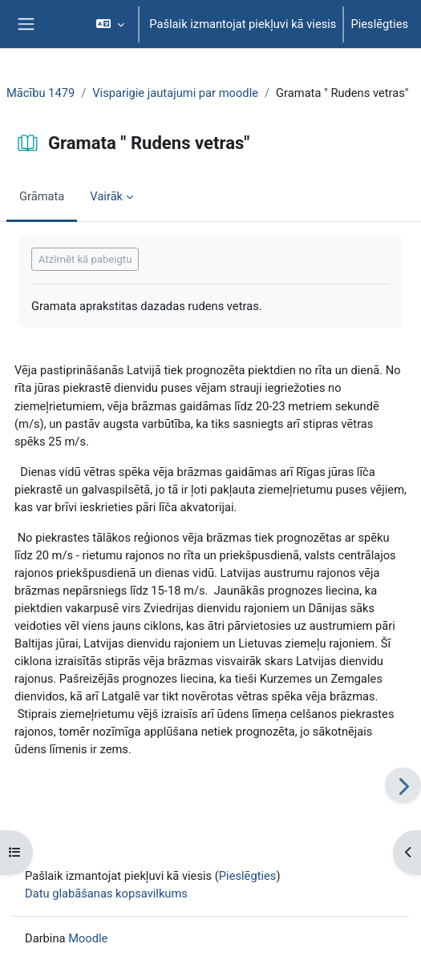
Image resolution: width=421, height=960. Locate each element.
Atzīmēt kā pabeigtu (85, 259)
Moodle (87, 938)
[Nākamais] (403, 786)
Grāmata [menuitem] (41, 196)
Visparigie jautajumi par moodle (175, 93)
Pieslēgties (379, 24)
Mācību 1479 (40, 93)
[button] (110, 24)
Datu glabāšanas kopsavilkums (106, 893)
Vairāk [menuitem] (106, 196)
